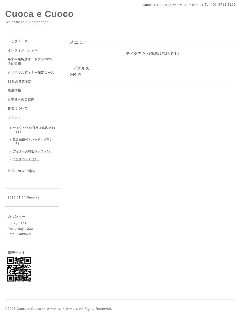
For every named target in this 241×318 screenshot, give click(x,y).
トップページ (18, 41)
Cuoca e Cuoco (39, 14)
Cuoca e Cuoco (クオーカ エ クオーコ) (47, 309)
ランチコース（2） (26, 159)
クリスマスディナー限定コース (33, 72)
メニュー (14, 117)
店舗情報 (14, 90)
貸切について (18, 108)
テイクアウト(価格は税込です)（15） (34, 129)
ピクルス (81, 68)
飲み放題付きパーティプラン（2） (33, 141)
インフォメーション (23, 50)
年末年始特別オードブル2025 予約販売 (30, 61)
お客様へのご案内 (21, 99)
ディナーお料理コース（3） (32, 151)
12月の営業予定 (20, 81)
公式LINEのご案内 (22, 171)
